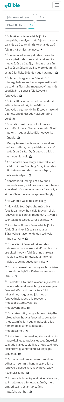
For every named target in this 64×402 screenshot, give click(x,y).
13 (40, 17)
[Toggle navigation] (57, 5)
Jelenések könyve (18, 17)
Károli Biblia (15, 25)
